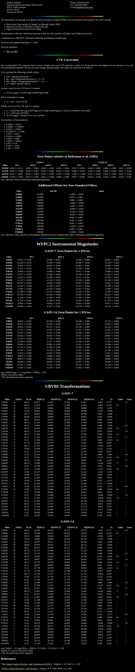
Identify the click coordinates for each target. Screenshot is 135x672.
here (64, 38)
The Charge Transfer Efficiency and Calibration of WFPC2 (27, 664)
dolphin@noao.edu (85, 7)
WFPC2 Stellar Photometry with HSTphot (20, 669)
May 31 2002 (12, 51)
